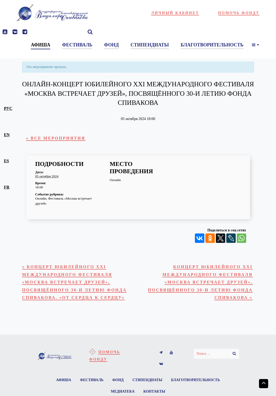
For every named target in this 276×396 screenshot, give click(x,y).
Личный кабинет (175, 13)
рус (8, 108)
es (6, 161)
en (7, 135)
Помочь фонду (239, 13)
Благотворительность (195, 380)
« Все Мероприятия (55, 138)
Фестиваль (92, 380)
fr (6, 187)
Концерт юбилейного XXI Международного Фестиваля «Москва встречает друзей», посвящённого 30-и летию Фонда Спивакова (200, 282)
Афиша (63, 380)
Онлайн (41, 198)
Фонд (118, 380)
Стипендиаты (147, 380)
